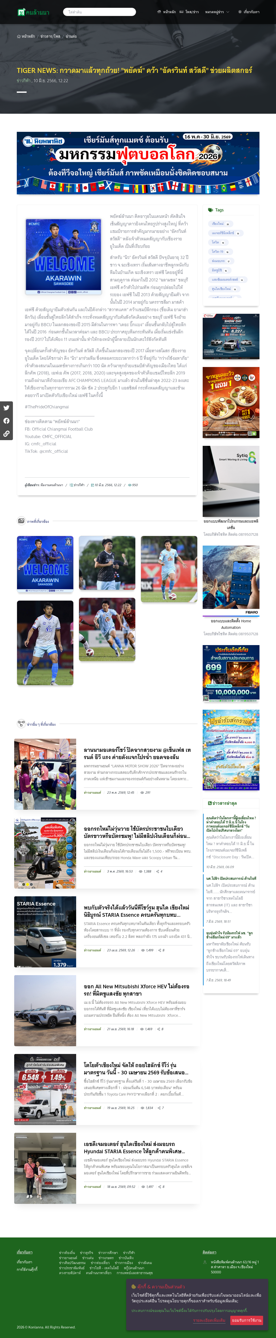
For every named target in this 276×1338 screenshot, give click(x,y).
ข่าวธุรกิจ (86, 1253)
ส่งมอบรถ (221, 261)
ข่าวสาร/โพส (50, 36)
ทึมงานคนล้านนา (52, 485)
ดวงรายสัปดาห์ (70, 1273)
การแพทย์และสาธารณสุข (135, 1273)
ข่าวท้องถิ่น (67, 1253)
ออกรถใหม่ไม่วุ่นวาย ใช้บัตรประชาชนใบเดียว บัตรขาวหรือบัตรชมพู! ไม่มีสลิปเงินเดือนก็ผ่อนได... (135, 832)
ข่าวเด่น (87, 1258)
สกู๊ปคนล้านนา (134, 1268)
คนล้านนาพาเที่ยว (99, 1273)
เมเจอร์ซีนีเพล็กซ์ (226, 233)
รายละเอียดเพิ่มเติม (209, 1320)
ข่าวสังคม (145, 1263)
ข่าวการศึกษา (108, 1253)
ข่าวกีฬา (24, 81)
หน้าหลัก (166, 12)
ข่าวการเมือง (124, 1263)
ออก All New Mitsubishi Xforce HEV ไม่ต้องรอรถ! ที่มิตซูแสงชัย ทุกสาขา (137, 990)
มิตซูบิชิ (220, 270)
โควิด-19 (220, 252)
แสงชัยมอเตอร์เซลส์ (228, 279)
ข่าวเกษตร (106, 1258)
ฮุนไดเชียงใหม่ (224, 289)
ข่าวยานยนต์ (68, 1258)
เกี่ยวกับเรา (248, 12)
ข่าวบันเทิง (126, 1258)
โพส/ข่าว (189, 12)
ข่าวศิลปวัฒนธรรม (72, 1263)
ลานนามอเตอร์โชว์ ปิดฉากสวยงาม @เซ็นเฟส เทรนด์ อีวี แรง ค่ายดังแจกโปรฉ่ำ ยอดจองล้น (137, 753)
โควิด (218, 242)
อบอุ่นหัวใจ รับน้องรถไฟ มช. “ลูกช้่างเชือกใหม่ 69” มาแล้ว (229, 935)
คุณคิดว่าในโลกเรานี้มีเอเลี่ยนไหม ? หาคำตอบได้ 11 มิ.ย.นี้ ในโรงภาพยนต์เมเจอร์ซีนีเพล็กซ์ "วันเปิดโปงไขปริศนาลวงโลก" (231, 824)
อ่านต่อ (71, 36)
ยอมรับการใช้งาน (246, 1320)
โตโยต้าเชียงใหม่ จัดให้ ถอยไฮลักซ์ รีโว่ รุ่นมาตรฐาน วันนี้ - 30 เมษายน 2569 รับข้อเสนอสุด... (134, 1069)
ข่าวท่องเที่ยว (100, 1263)
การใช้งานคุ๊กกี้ (27, 1269)
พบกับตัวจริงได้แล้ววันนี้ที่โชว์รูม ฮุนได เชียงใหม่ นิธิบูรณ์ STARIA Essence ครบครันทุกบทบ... (136, 911)
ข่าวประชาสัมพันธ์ (71, 1268)
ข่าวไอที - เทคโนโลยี (104, 1268)
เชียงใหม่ (221, 224)
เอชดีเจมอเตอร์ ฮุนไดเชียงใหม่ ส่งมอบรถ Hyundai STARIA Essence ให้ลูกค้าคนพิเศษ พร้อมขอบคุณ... (133, 1148)
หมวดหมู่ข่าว (217, 12)
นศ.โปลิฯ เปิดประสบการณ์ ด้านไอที (231, 878)
